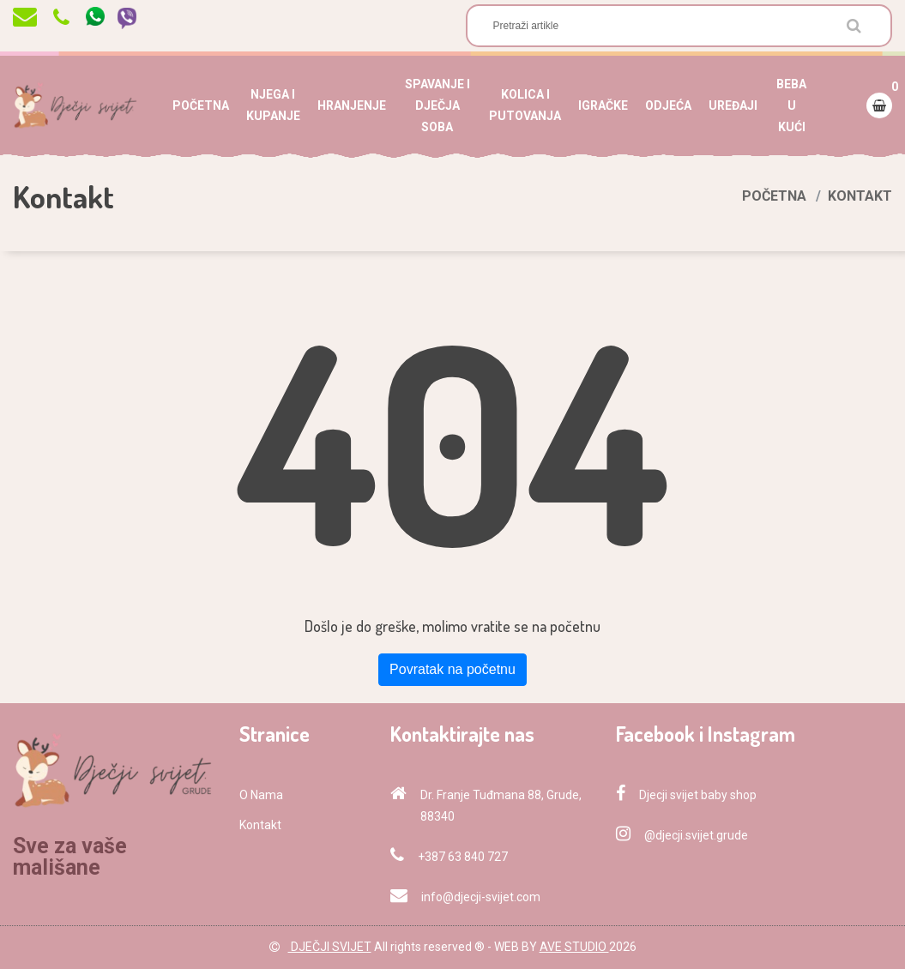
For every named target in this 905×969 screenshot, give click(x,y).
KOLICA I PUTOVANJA (525, 105)
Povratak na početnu (452, 669)
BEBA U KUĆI (791, 105)
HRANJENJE (351, 105)
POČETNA (200, 105)
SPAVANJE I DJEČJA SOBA (437, 105)
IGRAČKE (603, 105)
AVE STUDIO (574, 947)
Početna (774, 196)
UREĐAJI (733, 105)
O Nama (261, 795)
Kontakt (260, 825)
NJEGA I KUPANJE (273, 105)
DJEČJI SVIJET (329, 947)
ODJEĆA (668, 105)
